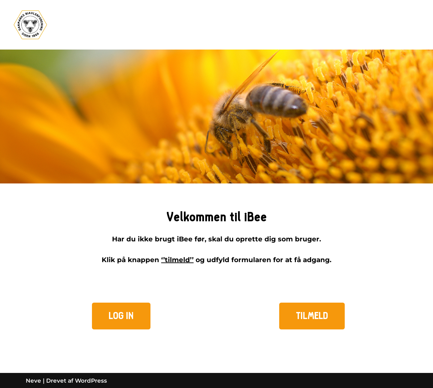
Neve (33, 380)
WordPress (91, 380)
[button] (121, 316)
